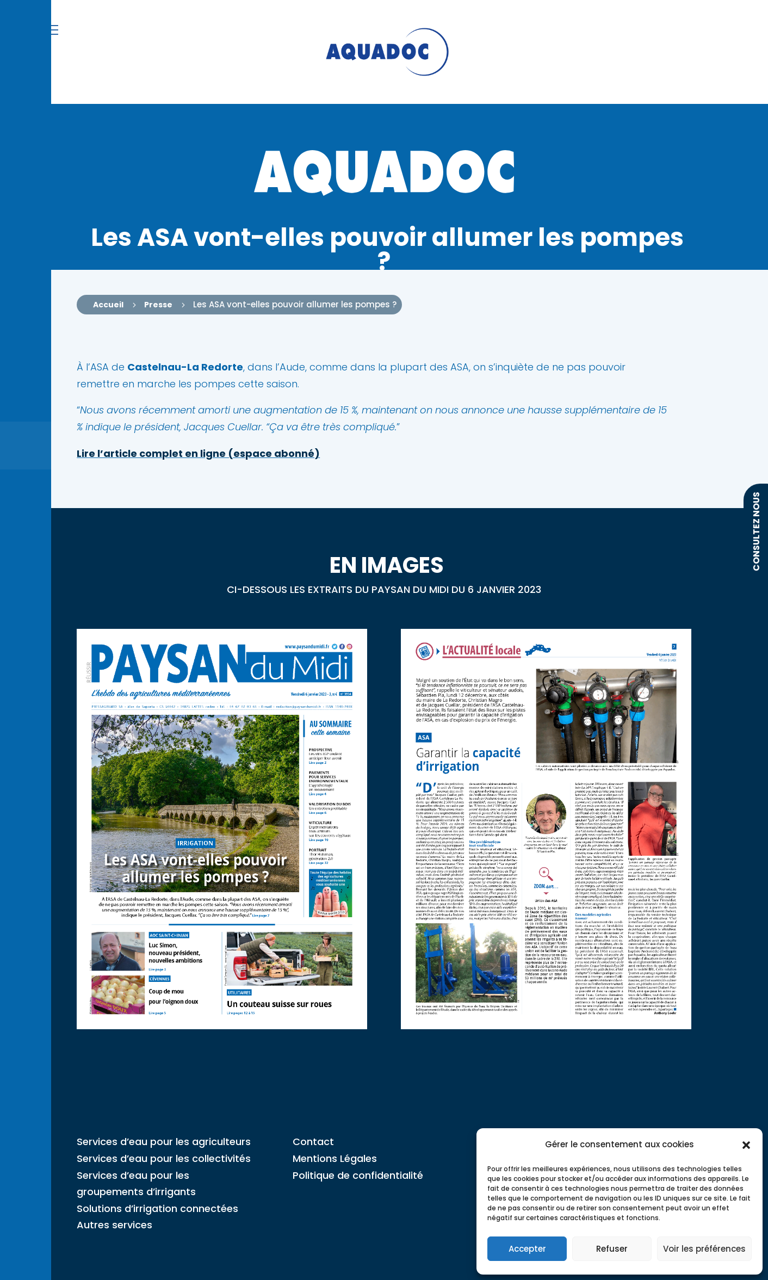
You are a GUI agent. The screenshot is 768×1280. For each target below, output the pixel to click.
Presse (158, 304)
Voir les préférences (704, 1248)
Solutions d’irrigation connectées (157, 1208)
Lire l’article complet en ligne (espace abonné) (198, 453)
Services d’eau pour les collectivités (164, 1158)
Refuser (612, 1248)
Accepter (527, 1248)
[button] (746, 1145)
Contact (313, 1141)
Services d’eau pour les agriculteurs (164, 1141)
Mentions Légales (335, 1158)
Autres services (114, 1225)
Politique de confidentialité (358, 1175)
